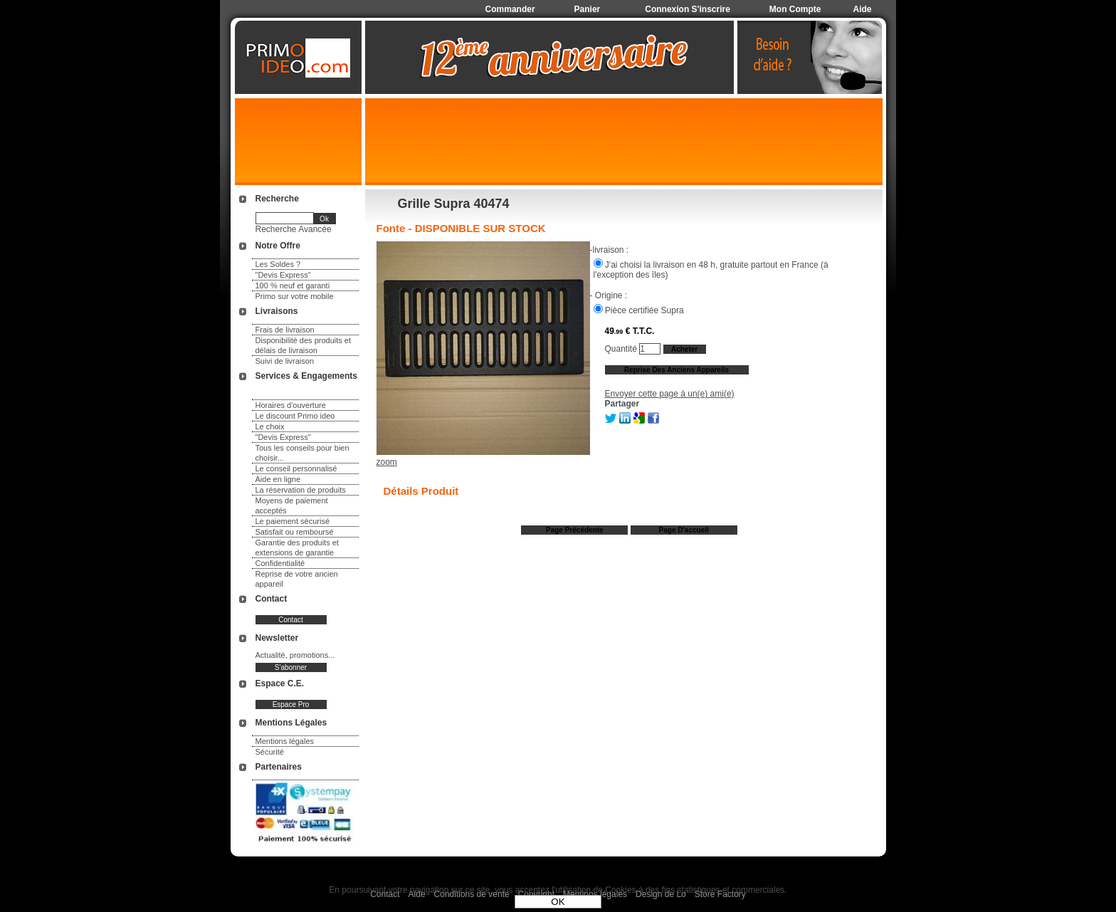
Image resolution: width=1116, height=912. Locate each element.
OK (557, 901)
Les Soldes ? (278, 264)
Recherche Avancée (294, 229)
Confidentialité (280, 563)
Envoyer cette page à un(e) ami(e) (670, 394)
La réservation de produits (301, 490)
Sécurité (270, 752)
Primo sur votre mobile (295, 296)
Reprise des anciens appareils (676, 370)
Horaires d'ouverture (291, 405)
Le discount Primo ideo (295, 416)
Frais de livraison (285, 329)
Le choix (270, 426)
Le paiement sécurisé (293, 521)
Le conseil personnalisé (296, 468)
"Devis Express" (283, 275)
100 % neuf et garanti (293, 285)
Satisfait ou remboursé (295, 532)
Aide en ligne (278, 479)
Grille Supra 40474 (454, 203)
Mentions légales (285, 741)
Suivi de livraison (285, 361)
